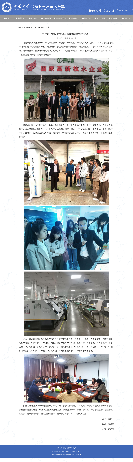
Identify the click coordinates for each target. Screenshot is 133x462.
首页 (6, 18)
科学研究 (73, 18)
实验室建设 (100, 18)
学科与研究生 (60, 18)
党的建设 (33, 18)
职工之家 (126, 18)
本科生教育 (46, 18)
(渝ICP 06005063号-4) (74, 455)
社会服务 (113, 18)
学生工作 (86, 18)
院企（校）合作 (38, 27)
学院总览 (20, 18)
